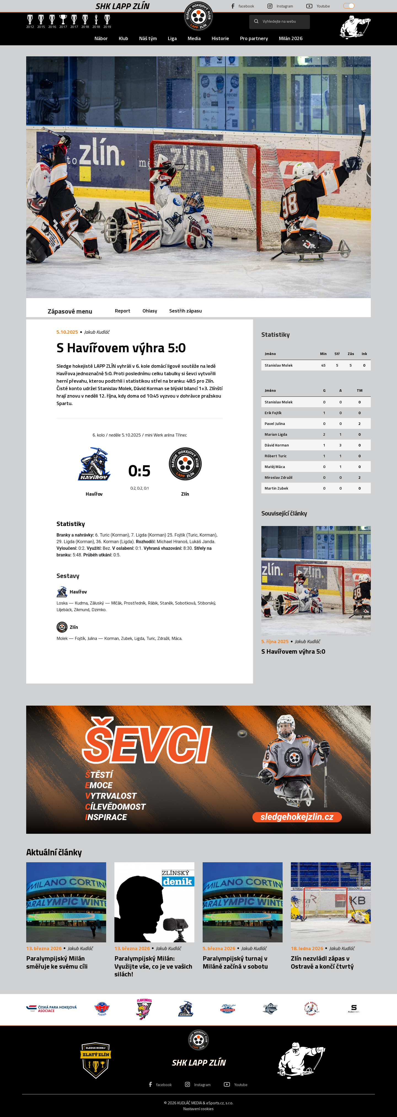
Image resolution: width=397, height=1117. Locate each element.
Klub (123, 38)
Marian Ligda (276, 434)
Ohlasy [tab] (150, 310)
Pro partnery (254, 38)
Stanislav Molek (279, 365)
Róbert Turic (276, 456)
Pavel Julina (275, 423)
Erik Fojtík (273, 413)
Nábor (101, 38)
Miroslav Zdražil (279, 477)
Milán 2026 (290, 38)
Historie (220, 38)
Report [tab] (122, 310)
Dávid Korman (277, 445)
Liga (172, 38)
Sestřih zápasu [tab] (185, 310)
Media (194, 38)
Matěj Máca (275, 466)
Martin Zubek (276, 488)
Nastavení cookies (198, 1108)
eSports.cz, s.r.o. (219, 1103)
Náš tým (148, 38)
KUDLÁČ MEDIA (189, 1103)
